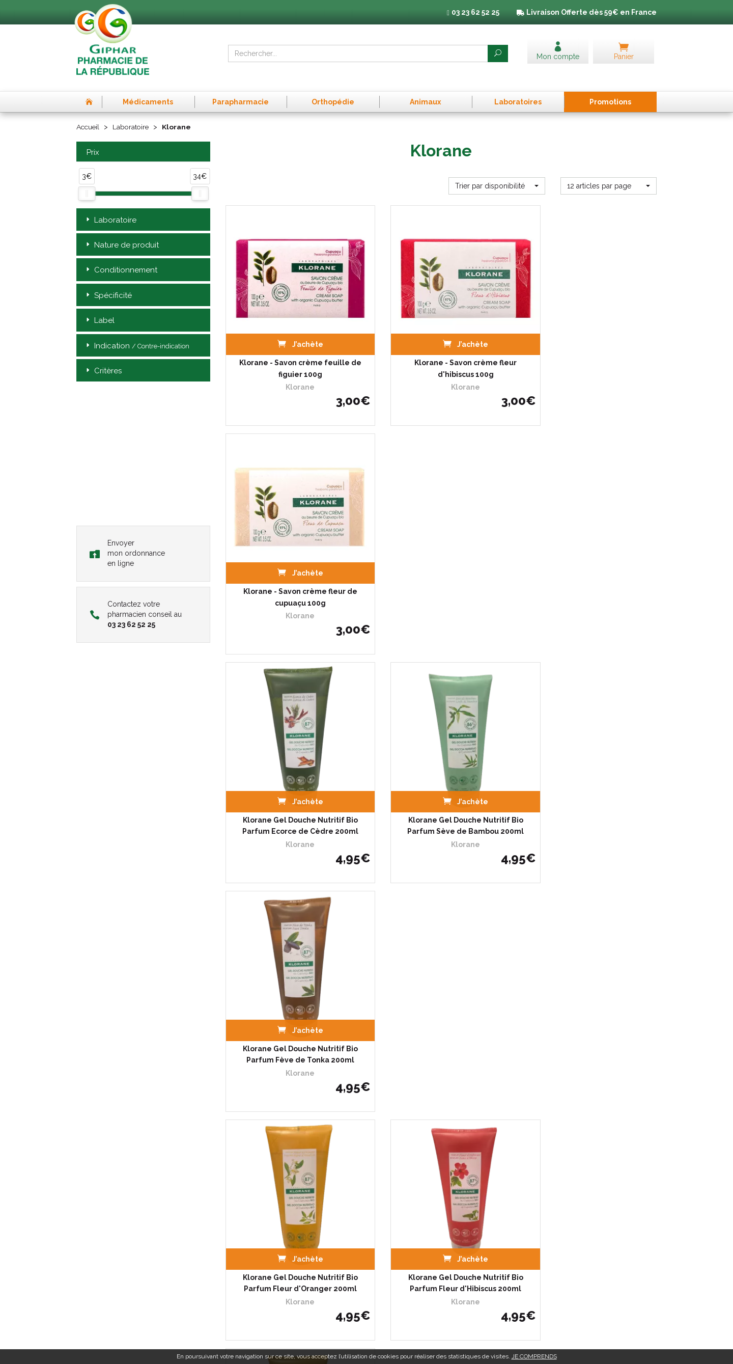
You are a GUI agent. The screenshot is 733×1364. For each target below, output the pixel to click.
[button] (496, 174)
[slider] (86, 183)
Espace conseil (247, 1256)
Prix (91, 141)
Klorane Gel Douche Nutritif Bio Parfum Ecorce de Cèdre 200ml (292, 553)
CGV (530, 1182)
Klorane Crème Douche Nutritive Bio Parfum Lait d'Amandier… (441, 977)
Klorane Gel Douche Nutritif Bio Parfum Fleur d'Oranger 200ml (292, 765)
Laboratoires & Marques (261, 1237)
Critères (103, 360)
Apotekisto (553, 1348)
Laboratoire (133, 116)
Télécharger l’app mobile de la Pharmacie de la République (366, 1108)
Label (99, 310)
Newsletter (242, 1265)
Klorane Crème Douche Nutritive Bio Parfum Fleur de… (590, 765)
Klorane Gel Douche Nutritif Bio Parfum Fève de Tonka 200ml (589, 553)
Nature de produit (121, 234)
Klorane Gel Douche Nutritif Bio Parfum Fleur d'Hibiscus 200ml (440, 765)
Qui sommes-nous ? (255, 1191)
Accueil (88, 116)
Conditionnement (120, 259)
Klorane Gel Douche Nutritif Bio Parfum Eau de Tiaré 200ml (589, 977)
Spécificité (108, 284)
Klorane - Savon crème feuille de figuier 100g (292, 341)
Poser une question (254, 1228)
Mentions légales (548, 1191)
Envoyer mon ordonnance (127, 542)
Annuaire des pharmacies (264, 1290)
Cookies (534, 1210)
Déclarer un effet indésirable (268, 1219)
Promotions (242, 1246)
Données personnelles (557, 1201)
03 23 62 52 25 (111, 1271)
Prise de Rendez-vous (258, 1182)
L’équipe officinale (251, 1201)
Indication (136, 335)
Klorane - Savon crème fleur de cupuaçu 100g (590, 341)
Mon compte (244, 1274)
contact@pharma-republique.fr (137, 1288)
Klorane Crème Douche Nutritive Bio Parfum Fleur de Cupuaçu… (292, 977)
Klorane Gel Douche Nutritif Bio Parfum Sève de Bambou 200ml (441, 553)
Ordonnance (244, 1210)
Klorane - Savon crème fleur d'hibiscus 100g (441, 341)
